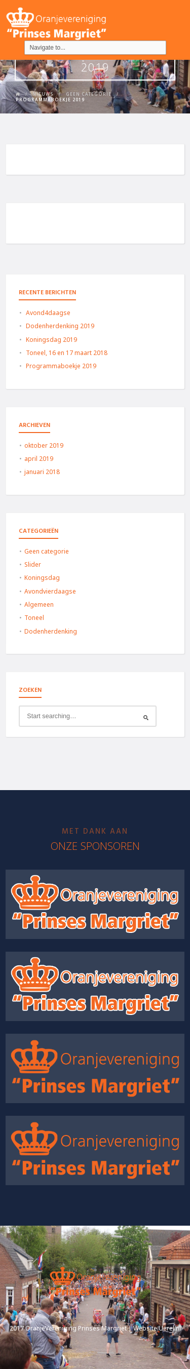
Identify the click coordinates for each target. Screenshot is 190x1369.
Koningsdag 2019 (51, 339)
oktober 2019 (43, 445)
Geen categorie (46, 551)
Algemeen (39, 604)
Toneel (34, 617)
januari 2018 (42, 471)
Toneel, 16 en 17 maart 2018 (66, 352)
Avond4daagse (48, 312)
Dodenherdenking (50, 631)
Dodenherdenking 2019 (60, 326)
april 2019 (38, 458)
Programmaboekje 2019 (61, 366)
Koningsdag (42, 577)
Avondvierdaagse (50, 591)
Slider (32, 564)
